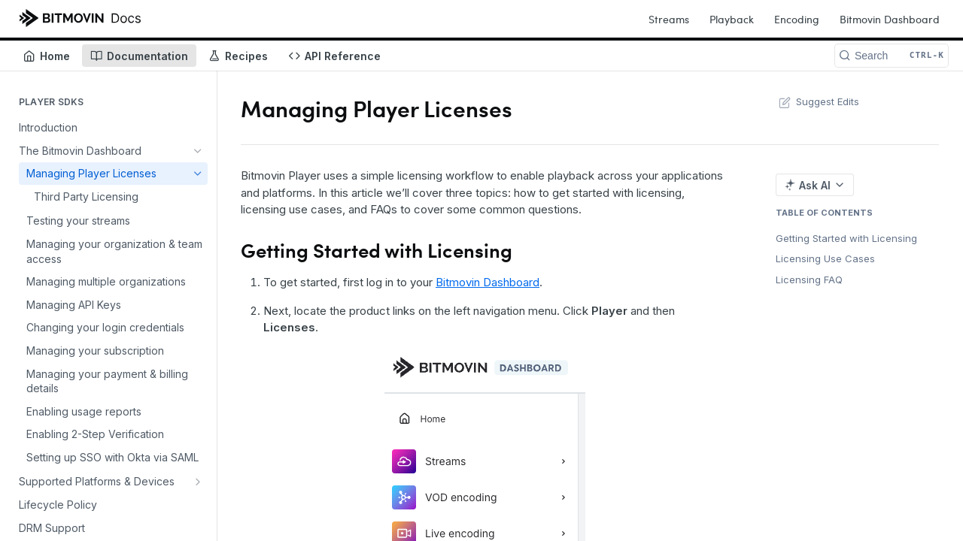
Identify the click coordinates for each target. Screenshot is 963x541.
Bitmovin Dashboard (890, 19)
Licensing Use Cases (825, 258)
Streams (669, 19)
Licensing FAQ (809, 280)
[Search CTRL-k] (891, 55)
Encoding (796, 19)
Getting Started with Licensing (846, 238)
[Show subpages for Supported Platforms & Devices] (198, 482)
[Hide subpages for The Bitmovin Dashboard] (198, 151)
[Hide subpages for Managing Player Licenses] (198, 174)
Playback (731, 19)
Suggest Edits (817, 101)
